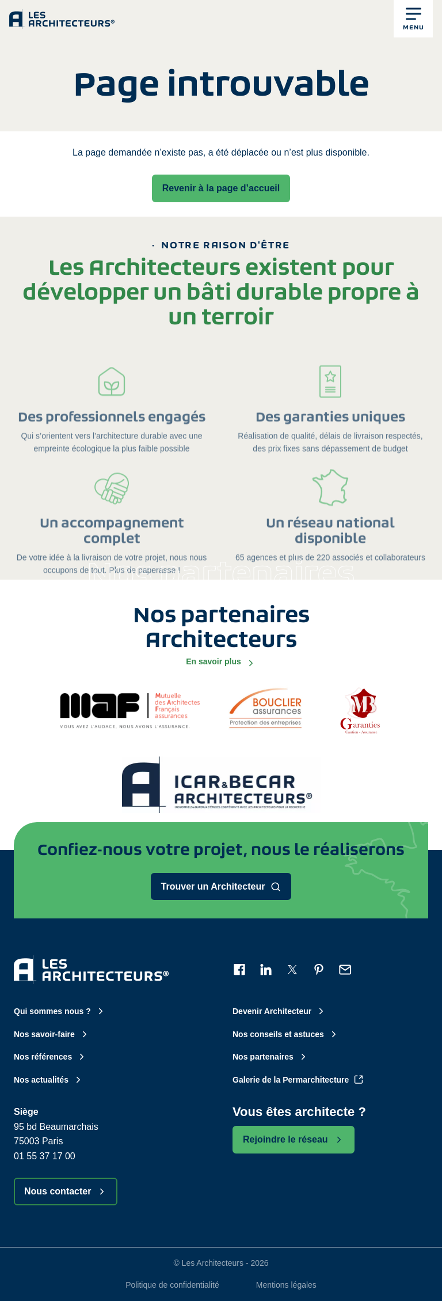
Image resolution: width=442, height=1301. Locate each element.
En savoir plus (221, 662)
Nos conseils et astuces (286, 1034)
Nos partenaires (270, 1056)
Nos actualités (48, 1079)
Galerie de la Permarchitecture (298, 1079)
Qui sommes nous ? (60, 1011)
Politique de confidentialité (172, 1284)
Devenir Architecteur (279, 1011)
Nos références (50, 1056)
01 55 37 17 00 (44, 1156)
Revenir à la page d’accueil (221, 188)
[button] (413, 18)
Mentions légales (286, 1284)
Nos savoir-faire (52, 1034)
